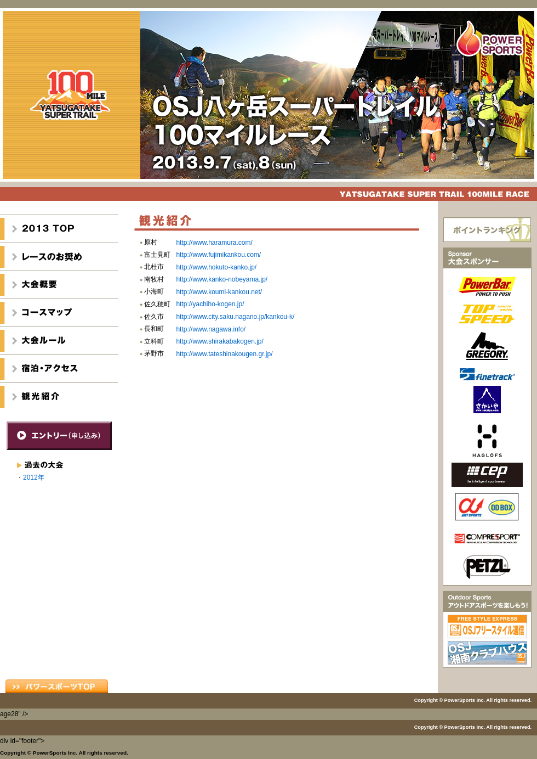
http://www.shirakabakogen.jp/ (219, 341)
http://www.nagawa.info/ (210, 329)
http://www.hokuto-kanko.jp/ (216, 267)
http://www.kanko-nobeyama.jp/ (221, 279)
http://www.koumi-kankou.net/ (219, 292)
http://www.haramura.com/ (214, 242)
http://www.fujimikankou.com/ (218, 254)
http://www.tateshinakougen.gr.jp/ (224, 354)
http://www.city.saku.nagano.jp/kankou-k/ (235, 317)
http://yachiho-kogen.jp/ (210, 304)
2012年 (33, 477)
